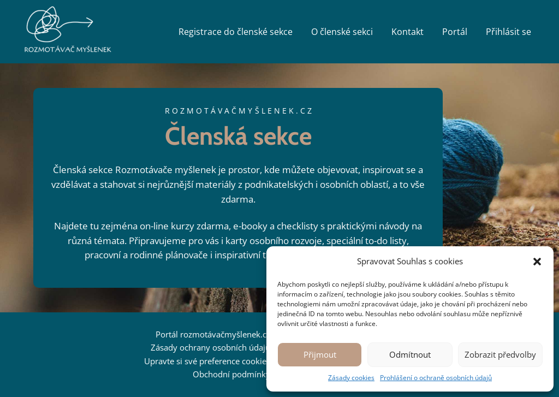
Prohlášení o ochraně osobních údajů (436, 377)
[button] (537, 261)
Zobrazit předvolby (500, 354)
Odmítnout (410, 354)
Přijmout (320, 354)
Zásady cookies (351, 377)
